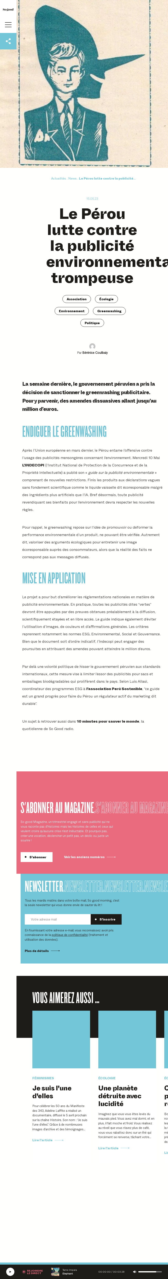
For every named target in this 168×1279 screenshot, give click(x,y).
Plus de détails (42, 950)
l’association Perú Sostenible (114, 688)
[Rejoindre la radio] (32, 1271)
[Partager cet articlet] (8, 41)
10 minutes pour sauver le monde (108, 721)
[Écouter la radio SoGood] (10, 1272)
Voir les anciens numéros (90, 857)
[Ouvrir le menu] (8, 24)
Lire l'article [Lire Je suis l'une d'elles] (47, 1140)
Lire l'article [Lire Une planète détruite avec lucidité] (113, 1148)
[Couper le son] (134, 1272)
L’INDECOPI (33, 465)
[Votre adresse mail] (58, 919)
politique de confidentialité (70, 934)
